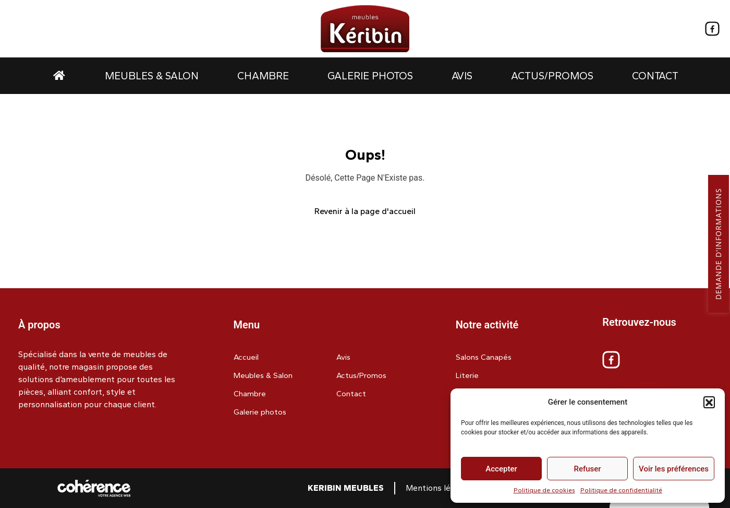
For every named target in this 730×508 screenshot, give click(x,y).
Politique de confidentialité (621, 490)
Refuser (587, 469)
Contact (655, 75)
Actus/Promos (552, 75)
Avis (462, 75)
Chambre (263, 75)
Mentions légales (438, 488)
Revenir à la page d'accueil (365, 211)
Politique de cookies (544, 490)
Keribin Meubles (346, 488)
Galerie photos (370, 75)
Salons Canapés (484, 357)
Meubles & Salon (152, 75)
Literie (467, 375)
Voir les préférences (674, 469)
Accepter (501, 469)
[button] (709, 402)
